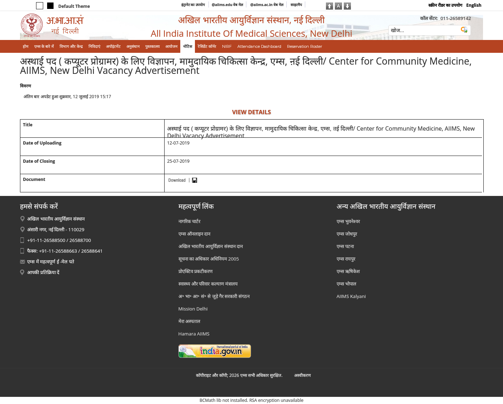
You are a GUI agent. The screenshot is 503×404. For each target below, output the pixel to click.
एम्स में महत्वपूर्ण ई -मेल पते (50, 261)
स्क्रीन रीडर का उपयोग (445, 5)
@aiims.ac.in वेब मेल (266, 4)
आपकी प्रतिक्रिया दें (43, 272)
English (474, 5)
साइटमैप (296, 4)
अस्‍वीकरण (302, 375)
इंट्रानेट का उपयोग (193, 4)
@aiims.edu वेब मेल (227, 4)
